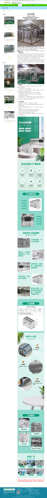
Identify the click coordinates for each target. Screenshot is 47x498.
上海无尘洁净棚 (6, 88)
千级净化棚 (36, 3)
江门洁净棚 (5, 53)
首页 (5, 10)
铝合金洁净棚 (10, 10)
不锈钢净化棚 (5, 37)
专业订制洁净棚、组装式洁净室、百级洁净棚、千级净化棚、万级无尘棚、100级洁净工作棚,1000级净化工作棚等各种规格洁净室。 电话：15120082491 (19, 0)
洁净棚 (30, 3)
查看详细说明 (9, 41)
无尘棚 (31, 3)
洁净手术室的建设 (6, 118)
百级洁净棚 (33, 3)
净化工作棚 (41, 3)
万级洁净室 (39, 3)
